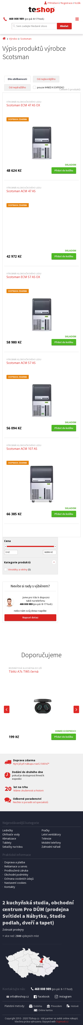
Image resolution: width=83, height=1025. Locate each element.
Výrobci (13, 38)
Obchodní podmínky (16, 874)
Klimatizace (9, 838)
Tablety (6, 842)
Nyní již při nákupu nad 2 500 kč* (31, 763)
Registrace (67, 3)
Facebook (41, 996)
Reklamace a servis (15, 866)
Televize (46, 838)
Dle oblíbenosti (17, 79)
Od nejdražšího (17, 87)
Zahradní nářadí (51, 846)
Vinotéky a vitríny (19, 569)
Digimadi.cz (62, 1021)
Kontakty (9, 887)
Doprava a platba (14, 862)
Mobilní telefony (51, 842)
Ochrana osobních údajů (19, 878)
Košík (78, 3)
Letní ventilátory (51, 834)
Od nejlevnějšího (46, 79)
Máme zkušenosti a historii (29, 790)
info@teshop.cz (17, 996)
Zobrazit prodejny (13, 929)
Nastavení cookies (15, 882)
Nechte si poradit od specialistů (30, 802)
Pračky (45, 830)
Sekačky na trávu (12, 846)
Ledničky (7, 830)
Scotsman (25, 38)
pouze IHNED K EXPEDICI (50, 87)
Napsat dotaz (30, 617)
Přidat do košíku (63, 170)
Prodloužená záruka (16, 870)
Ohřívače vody (11, 834)
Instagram (63, 996)
